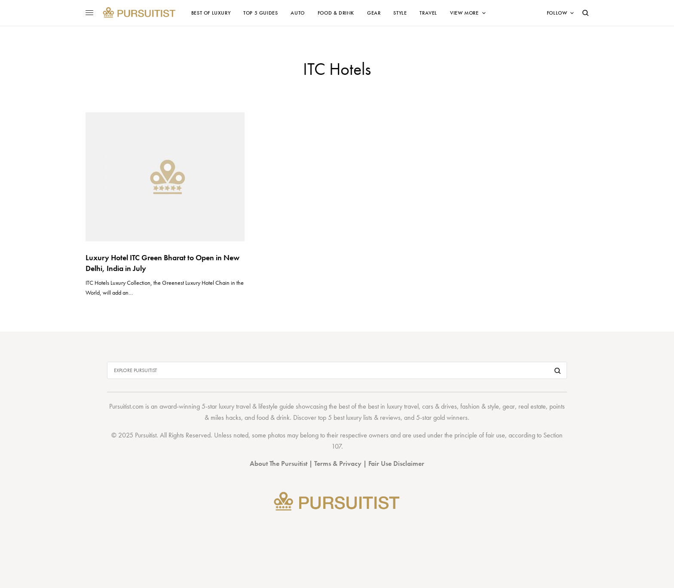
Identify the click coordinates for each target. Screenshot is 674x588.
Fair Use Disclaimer (396, 463)
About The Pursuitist (278, 463)
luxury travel (403, 406)
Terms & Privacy (338, 463)
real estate (532, 406)
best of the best (359, 406)
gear (508, 406)
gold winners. (451, 417)
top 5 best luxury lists (345, 417)
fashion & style (479, 406)
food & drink (273, 417)
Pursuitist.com (126, 406)
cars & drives (439, 406)
